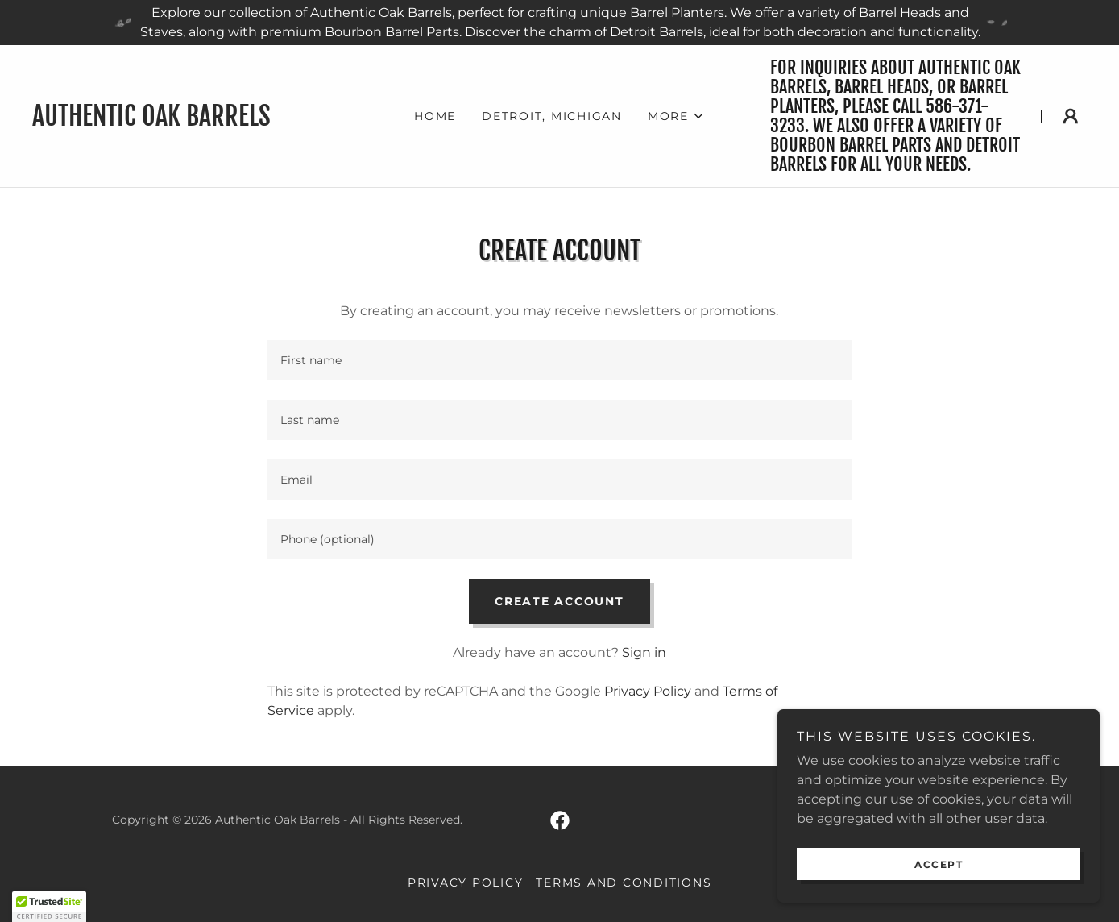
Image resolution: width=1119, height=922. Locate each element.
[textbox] (559, 360)
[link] (190, 121)
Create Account (559, 601)
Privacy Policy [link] (647, 691)
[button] (676, 116)
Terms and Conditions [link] (623, 882)
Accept (938, 864)
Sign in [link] (644, 652)
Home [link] (435, 116)
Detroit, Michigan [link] (552, 116)
